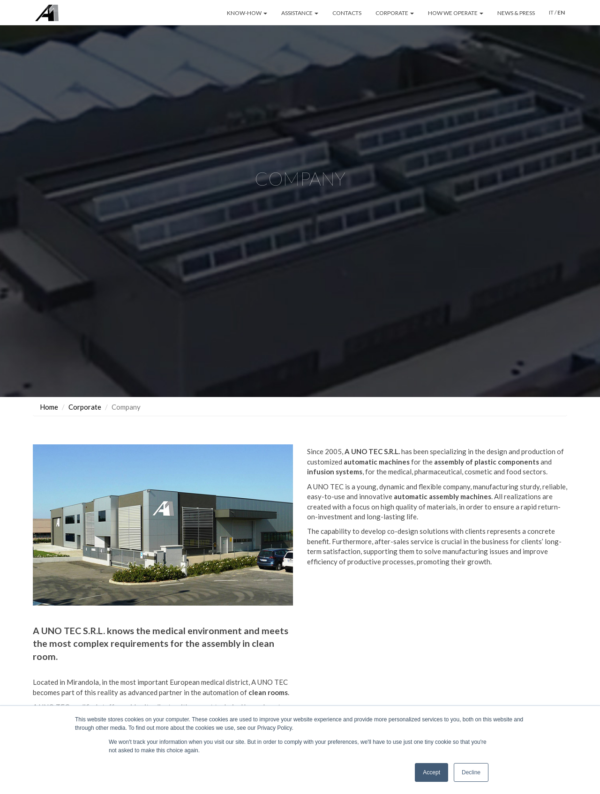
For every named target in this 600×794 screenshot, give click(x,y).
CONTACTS (346, 12)
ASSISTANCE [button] (299, 12)
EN (561, 12)
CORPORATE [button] (394, 12)
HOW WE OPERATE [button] (455, 12)
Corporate (84, 407)
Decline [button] (471, 772)
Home (49, 407)
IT (551, 12)
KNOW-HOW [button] (247, 12)
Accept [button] (431, 772)
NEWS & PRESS (516, 12)
